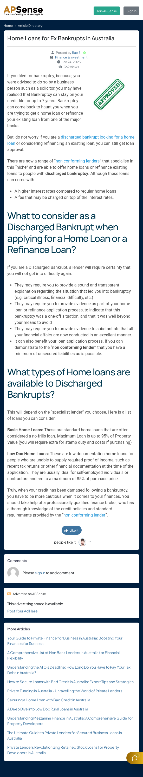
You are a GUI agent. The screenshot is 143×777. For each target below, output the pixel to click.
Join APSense (107, 11)
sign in (40, 572)
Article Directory (30, 25)
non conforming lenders (78, 161)
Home (8, 25)
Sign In (131, 11)
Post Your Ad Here (22, 611)
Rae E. (77, 52)
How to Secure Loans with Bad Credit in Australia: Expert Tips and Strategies (70, 681)
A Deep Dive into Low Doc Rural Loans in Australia (47, 709)
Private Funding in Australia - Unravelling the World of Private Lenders (64, 690)
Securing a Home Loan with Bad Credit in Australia (48, 699)
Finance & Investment (71, 57)
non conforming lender (84, 515)
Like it (71, 530)
